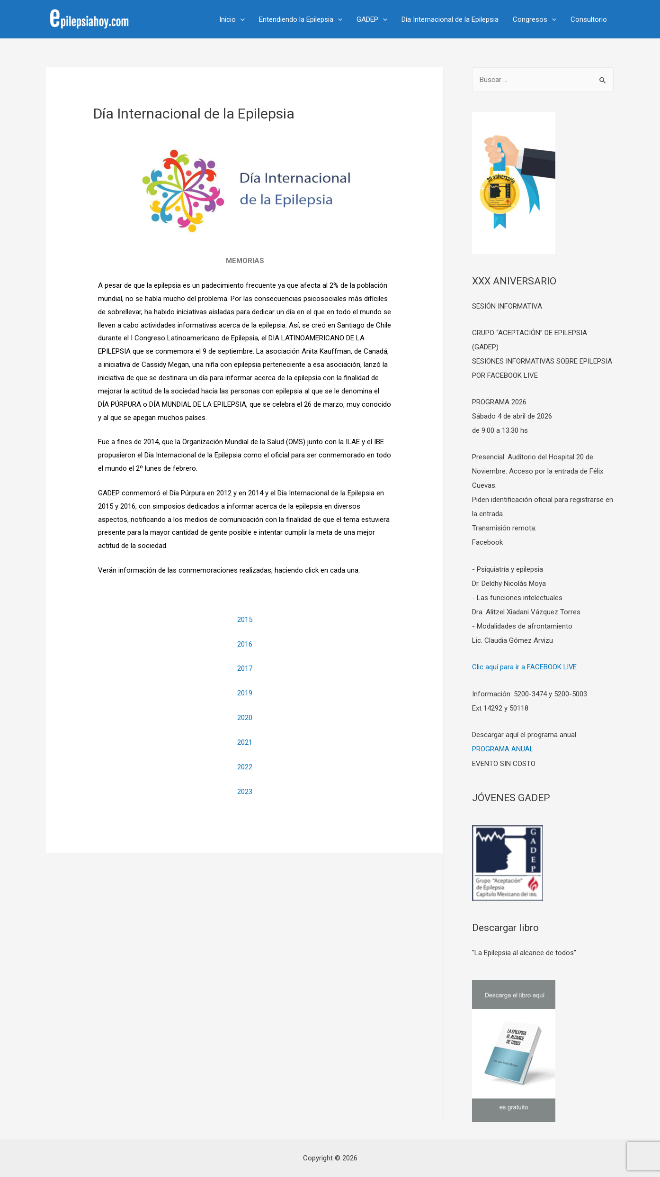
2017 (244, 668)
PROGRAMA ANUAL (503, 748)
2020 (244, 717)
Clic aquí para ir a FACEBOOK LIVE (525, 667)
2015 (244, 619)
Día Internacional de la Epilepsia (450, 19)
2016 (244, 644)
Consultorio (589, 19)
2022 (244, 767)
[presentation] (240, 19)
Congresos (534, 19)
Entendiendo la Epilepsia (300, 19)
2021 (244, 742)
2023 (244, 791)
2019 (244, 693)
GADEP (372, 19)
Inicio (232, 19)
